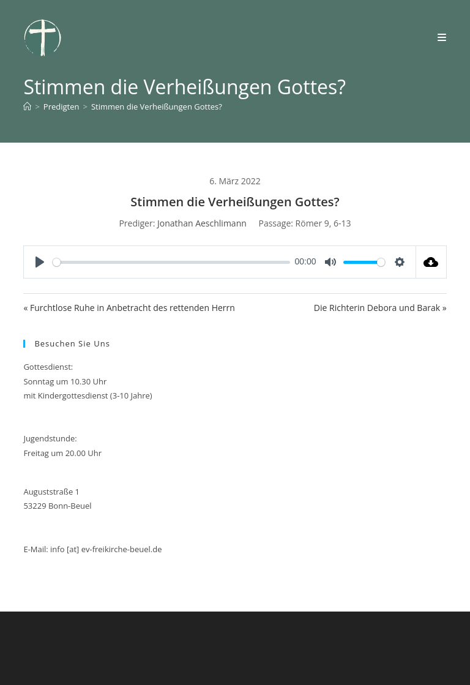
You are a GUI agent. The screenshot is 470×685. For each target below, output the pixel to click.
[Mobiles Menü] (442, 37)
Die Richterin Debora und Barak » (380, 307)
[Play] (40, 262)
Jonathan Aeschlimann (202, 223)
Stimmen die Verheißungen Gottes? (156, 106)
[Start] (27, 106)
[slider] (171, 262)
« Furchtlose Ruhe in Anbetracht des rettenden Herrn (128, 307)
